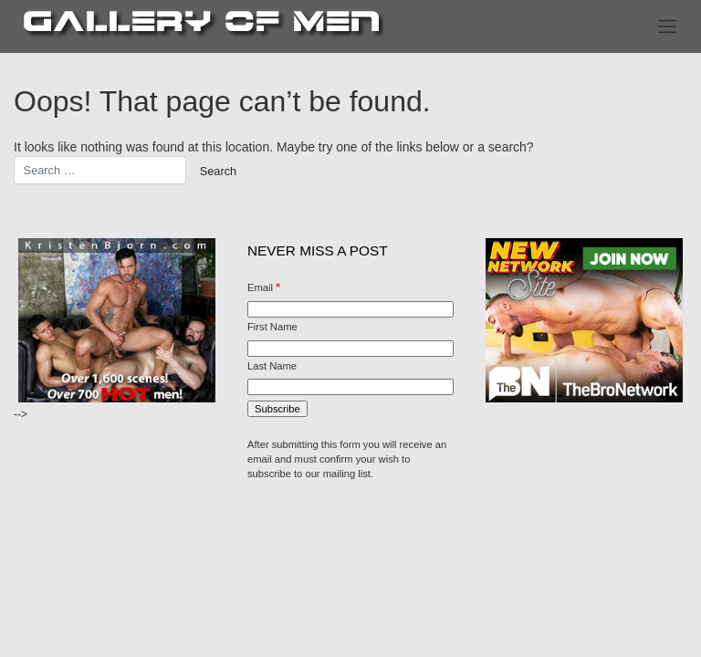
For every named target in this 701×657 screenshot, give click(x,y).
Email (263, 287)
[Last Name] (350, 387)
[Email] (350, 309)
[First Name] (350, 348)
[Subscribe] (277, 409)
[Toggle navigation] (667, 26)
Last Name (272, 365)
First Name (272, 326)
